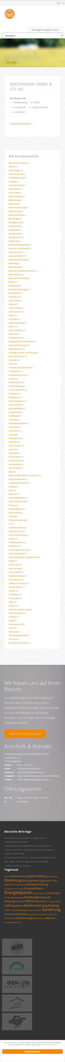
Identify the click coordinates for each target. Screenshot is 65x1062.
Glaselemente (14, 412)
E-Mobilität (13, 319)
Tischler (12, 590)
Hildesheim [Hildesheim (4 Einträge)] (20, 901)
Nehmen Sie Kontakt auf (25, 734)
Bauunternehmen (16, 256)
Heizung (12, 434)
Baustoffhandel (15, 252)
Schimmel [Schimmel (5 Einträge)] (9, 914)
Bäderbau (13, 203)
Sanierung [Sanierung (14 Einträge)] (51, 909)
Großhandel (14, 416)
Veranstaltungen (16, 613)
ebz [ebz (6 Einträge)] (24, 880)
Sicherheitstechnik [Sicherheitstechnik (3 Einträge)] (35, 914)
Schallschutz (14, 546)
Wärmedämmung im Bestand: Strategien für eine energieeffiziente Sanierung (25, 840)
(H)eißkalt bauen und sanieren (17, 865)
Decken (12, 304)
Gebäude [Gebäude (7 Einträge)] (45, 897)
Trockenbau (14, 594)
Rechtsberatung (15, 531)
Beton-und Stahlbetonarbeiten (22, 270)
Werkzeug (13, 631)
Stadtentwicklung (16, 576)
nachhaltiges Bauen (17, 497)
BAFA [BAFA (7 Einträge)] (34, 876)
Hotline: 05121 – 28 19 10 (58, 3)
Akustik (12, 166)
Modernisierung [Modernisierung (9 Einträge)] (35, 905)
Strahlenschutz (15, 579)
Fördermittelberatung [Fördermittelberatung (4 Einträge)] (13, 897)
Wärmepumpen (15, 624)
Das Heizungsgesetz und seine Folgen (32, 861)
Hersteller (13, 442)
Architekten (14, 189)
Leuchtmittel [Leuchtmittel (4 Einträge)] (55, 901)
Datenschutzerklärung (49, 1045)
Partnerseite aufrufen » (21, 123)
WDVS (11, 628)
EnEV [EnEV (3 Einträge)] (44, 893)
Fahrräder (13, 360)
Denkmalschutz (15, 311)
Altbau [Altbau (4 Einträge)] (7, 876)
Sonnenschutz (15, 572)
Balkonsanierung (16, 215)
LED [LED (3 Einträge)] (47, 902)
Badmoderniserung (17, 207)
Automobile (14, 192)
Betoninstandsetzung (18, 278)
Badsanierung (14, 211)
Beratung (13, 263)
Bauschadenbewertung (18, 244)
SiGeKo (12, 561)
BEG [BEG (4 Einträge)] (47, 876)
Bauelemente (14, 233)
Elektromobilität (15, 330)
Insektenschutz (15, 460)
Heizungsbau (14, 438)
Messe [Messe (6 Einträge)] (19, 905)
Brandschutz (14, 293)
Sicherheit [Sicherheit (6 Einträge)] (21, 914)
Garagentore (14, 397)
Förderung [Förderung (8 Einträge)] (30, 897)
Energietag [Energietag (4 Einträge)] (37, 893)
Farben (12, 363)
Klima (11, 471)
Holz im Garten (15, 445)
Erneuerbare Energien (18, 345)
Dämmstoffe (14, 300)
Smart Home (14, 564)
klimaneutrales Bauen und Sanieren (24, 475)
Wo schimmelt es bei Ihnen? (16, 857)
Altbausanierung (16, 174)
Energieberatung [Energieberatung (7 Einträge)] (37, 884)
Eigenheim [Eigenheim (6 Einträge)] (33, 880)
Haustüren (13, 427)
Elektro (12, 326)
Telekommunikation (17, 583)
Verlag (11, 620)
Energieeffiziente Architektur (21, 341)
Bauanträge (14, 218)
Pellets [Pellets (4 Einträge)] (7, 910)
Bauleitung (13, 241)
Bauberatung (14, 226)
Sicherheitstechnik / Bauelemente (23, 557)
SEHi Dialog (9, 861)
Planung (12, 516)
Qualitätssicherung (17, 527)
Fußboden (13, 393)
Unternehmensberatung (19, 609)
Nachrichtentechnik (17, 501)
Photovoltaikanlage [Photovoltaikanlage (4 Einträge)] (18, 910)
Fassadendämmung (17, 375)
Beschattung (14, 267)
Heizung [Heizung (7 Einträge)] (9, 901)
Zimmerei (13, 639)
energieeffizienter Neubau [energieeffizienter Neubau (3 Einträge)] (14, 889)
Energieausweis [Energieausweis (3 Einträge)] (20, 885)
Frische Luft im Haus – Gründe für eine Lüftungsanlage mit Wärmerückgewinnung (29, 851)
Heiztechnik (14, 430)
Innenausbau (14, 457)
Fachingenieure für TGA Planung (22, 352)
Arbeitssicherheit (16, 185)
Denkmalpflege (15, 308)
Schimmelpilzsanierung (18, 550)
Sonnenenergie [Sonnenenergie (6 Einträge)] (25, 918)
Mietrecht (13, 494)
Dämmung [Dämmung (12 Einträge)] (13, 880)
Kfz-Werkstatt (14, 468)
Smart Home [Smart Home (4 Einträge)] (47, 914)
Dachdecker (14, 297)
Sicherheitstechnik (16, 553)
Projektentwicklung (17, 520)
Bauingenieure (15, 237)
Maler (11, 490)
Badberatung (24, 57)
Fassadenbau (14, 371)
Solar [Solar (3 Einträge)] (55, 914)
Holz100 (12, 449)
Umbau (12, 605)
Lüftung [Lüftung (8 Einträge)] (9, 905)
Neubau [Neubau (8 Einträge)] (53, 905)
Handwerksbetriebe (17, 423)
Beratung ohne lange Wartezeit (44, 857)
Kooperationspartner (18, 483)
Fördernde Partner (17, 390)
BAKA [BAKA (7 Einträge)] (41, 876)
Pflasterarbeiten (15, 509)
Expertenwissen (15, 349)
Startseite (11, 62)
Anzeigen (12, 181)
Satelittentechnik (16, 542)
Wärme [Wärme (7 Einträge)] (50, 918)
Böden (11, 282)
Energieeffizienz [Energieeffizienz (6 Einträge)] (33, 888)
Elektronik (13, 334)
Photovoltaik (14, 512)
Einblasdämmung (16, 323)
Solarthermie (14, 568)
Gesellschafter (15, 404)
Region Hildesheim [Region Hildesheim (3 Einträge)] (34, 910)
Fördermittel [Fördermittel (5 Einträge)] (53, 893)
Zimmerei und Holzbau (18, 643)
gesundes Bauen (16, 408)
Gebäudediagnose (16, 401)
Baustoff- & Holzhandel (18, 248)
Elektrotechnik (15, 337)
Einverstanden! (32, 1051)
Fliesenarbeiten (15, 382)
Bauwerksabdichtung (18, 259)
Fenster (12, 378)
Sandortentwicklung (17, 535)
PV (10, 523)
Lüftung (12, 486)
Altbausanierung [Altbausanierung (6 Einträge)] (20, 876)
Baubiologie (14, 230)
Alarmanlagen (14, 170)
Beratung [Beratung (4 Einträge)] (53, 876)
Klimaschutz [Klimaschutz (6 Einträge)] (38, 901)
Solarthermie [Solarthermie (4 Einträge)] (9, 918)
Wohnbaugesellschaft (18, 635)
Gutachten (13, 419)
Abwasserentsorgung (18, 163)
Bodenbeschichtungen (18, 289)
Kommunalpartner (17, 479)
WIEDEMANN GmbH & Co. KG (31, 86)
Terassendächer (15, 587)
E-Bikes (12, 315)
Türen (11, 602)
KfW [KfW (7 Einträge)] (28, 901)
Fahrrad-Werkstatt (16, 356)
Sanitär (12, 538)
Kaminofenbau (15, 464)
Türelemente (14, 598)
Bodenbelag (14, 285)
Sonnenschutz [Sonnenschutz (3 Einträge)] (40, 918)
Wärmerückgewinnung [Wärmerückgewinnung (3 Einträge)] (12, 922)
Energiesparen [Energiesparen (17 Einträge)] (18, 892)
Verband (12, 617)
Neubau (12, 505)
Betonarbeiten (15, 274)
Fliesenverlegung (16, 386)
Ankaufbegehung (16, 177)
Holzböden (13, 453)
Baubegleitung (15, 222)
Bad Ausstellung (15, 196)
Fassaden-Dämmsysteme (19, 367)
